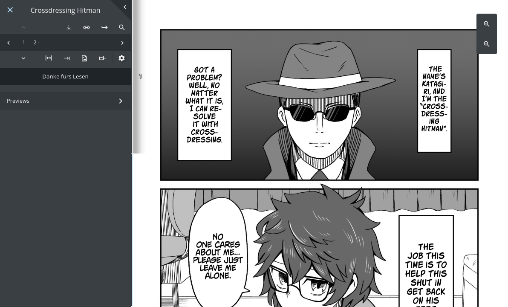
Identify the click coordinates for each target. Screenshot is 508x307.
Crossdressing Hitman (66, 10)
